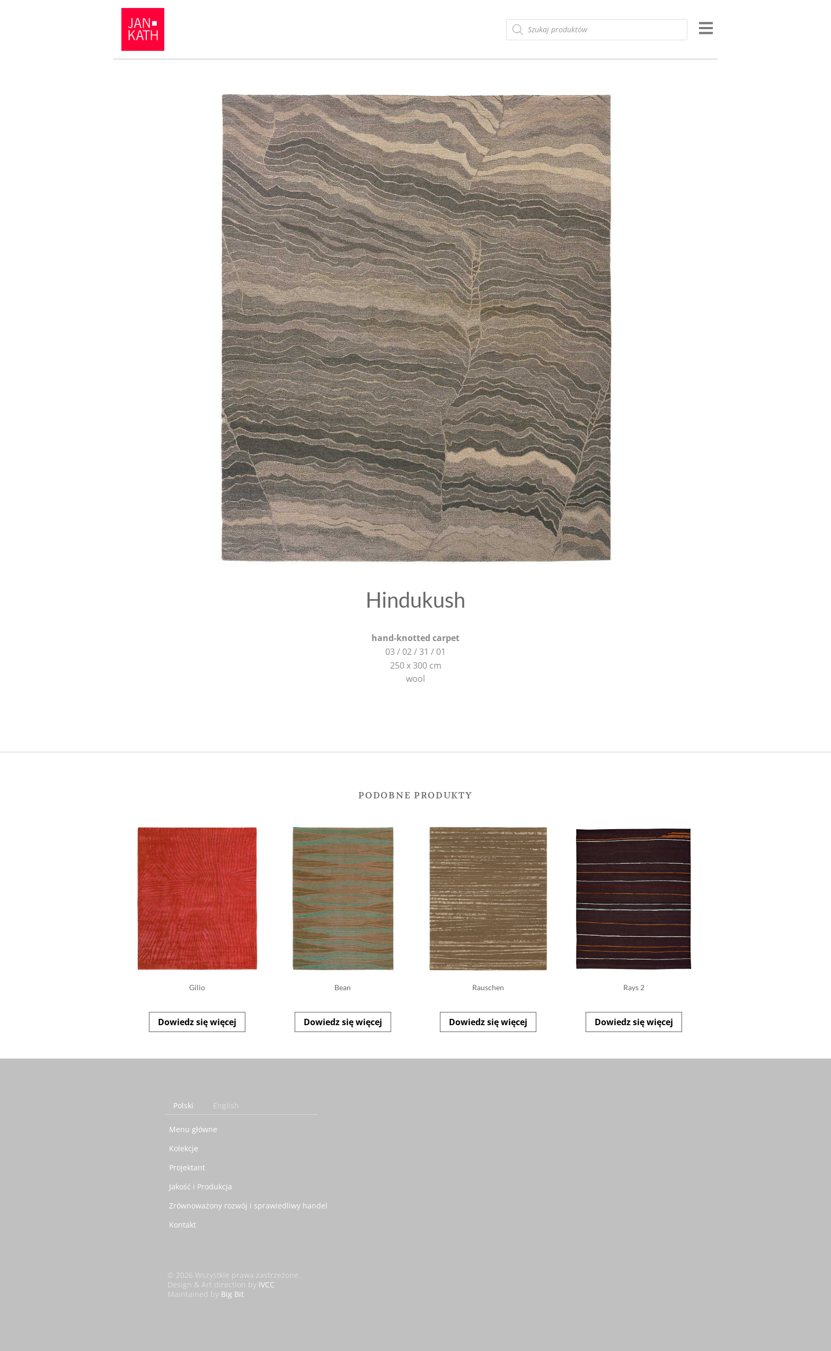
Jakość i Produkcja (200, 1186)
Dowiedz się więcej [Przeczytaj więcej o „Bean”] (343, 1022)
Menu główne (193, 1129)
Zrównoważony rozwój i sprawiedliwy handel (248, 1206)
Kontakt (182, 1225)
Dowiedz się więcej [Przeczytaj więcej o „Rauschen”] (488, 1022)
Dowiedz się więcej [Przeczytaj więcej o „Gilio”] (197, 1022)
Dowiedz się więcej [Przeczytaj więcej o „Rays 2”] (634, 1022)
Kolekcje (183, 1148)
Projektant (187, 1167)
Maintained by (205, 1294)
